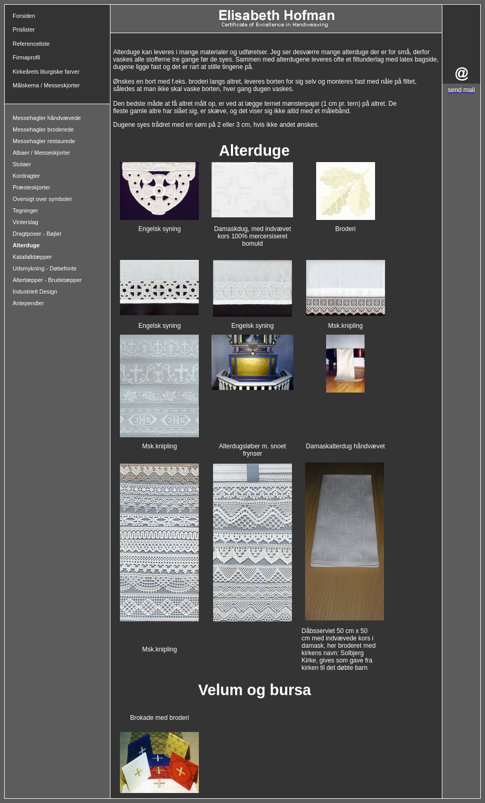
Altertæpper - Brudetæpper (47, 280)
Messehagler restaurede (44, 141)
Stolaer (22, 164)
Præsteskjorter (31, 187)
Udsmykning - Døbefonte (45, 268)
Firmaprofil (26, 57)
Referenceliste (31, 44)
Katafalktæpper (32, 257)
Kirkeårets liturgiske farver (46, 71)
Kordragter (26, 176)
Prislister (24, 29)
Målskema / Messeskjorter (46, 85)
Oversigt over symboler (42, 199)
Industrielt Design (35, 291)
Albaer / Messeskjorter (41, 152)
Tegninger (25, 210)
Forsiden (24, 16)
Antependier (28, 303)
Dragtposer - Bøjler (37, 233)
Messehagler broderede (43, 129)
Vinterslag (25, 222)
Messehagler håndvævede (48, 118)
